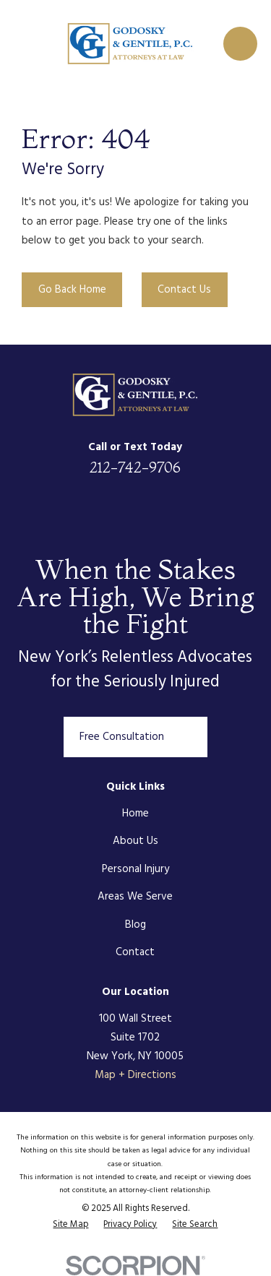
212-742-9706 (135, 467)
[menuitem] (70, 1225)
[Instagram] (170, 508)
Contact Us (184, 289)
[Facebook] (100, 508)
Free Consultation (135, 737)
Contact (135, 952)
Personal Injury (135, 869)
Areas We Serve (135, 896)
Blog (135, 925)
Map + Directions (135, 1075)
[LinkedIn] (66, 508)
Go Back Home (72, 289)
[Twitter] (135, 508)
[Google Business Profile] (204, 508)
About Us (135, 841)
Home (135, 813)
